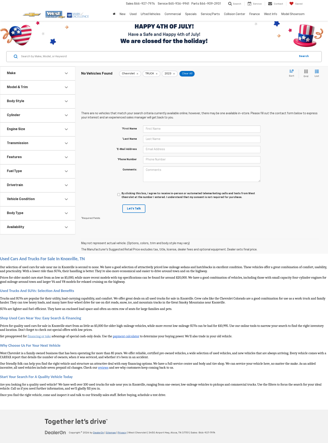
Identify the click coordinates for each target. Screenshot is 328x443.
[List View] (316, 73)
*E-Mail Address (126, 149)
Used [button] (133, 14)
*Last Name (129, 139)
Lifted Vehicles (150, 14)
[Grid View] (305, 73)
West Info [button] (270, 14)
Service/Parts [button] (210, 14)
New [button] (123, 14)
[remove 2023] (170, 74)
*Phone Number (127, 159)
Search (304, 56)
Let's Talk (134, 208)
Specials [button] (191, 14)
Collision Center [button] (234, 14)
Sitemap (111, 433)
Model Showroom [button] (293, 14)
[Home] (114, 14)
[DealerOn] (55, 432)
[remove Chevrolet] (130, 74)
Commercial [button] (173, 14)
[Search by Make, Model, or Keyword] (158, 57)
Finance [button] (254, 14)
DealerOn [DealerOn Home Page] (98, 433)
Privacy (122, 433)
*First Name (129, 129)
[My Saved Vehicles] (296, 4)
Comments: (130, 170)
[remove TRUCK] (151, 74)
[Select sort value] (293, 73)
